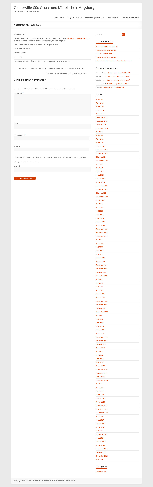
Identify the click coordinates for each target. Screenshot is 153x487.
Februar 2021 (100, 294)
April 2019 (99, 359)
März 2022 (100, 254)
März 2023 (100, 218)
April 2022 (99, 251)
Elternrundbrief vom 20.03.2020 (118, 73)
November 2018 (101, 373)
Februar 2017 (100, 423)
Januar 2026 (100, 114)
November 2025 (101, 121)
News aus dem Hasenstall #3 (106, 50)
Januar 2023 (100, 225)
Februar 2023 (100, 222)
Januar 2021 (100, 297)
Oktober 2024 (101, 157)
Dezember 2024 (101, 150)
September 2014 (102, 456)
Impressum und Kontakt (130, 18)
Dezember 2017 (101, 405)
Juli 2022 (99, 240)
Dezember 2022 (101, 229)
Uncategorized (50, 61)
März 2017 (100, 420)
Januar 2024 (100, 182)
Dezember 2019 (101, 337)
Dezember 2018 (101, 369)
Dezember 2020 (101, 301)
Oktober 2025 (101, 124)
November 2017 (101, 409)
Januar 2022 (100, 261)
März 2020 (100, 326)
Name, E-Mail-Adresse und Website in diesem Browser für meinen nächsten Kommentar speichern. (51, 157)
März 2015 (100, 438)
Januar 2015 (100, 445)
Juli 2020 (99, 315)
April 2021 (99, 290)
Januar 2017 (100, 427)
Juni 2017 (99, 416)
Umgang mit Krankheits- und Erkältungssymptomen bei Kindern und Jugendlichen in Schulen (50, 68)
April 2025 (99, 139)
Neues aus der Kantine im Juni (106, 46)
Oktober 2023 (101, 193)
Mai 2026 (99, 99)
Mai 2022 (99, 247)
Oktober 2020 (101, 308)
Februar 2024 (100, 178)
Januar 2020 (100, 333)
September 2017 (102, 413)
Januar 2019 (100, 366)
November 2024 (101, 153)
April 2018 (99, 391)
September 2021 (102, 276)
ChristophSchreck (22, 61)
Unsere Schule (59, 18)
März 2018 (100, 395)
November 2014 (101, 449)
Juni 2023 (99, 207)
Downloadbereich (113, 18)
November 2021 (101, 269)
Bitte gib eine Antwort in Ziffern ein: (26, 162)
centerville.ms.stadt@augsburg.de (77, 38)
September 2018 (102, 380)
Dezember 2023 (101, 186)
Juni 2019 (99, 355)
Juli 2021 (99, 279)
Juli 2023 (99, 204)
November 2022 (101, 233)
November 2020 (101, 305)
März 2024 (100, 175)
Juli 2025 (99, 132)
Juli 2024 (99, 164)
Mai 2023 (99, 211)
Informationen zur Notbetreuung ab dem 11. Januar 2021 (67, 74)
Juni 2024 (99, 168)
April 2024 (99, 171)
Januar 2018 (100, 402)
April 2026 (99, 103)
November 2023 (101, 189)
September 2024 (102, 160)
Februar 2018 (100, 398)
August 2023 (100, 200)
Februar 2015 (100, 441)
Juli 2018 (99, 384)
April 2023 (99, 215)
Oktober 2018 (101, 377)
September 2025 (102, 128)
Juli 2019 (99, 351)
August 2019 (100, 348)
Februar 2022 (100, 258)
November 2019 (101, 341)
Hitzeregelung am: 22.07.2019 (117, 84)
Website (17, 146)
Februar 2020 (100, 330)
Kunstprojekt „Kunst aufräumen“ (118, 76)
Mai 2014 (99, 459)
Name (16, 123)
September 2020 (102, 312)
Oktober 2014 (101, 452)
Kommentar (18, 93)
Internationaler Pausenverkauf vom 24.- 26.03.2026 (114, 61)
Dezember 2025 (101, 117)
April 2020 (99, 323)
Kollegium (70, 18)
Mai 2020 (99, 319)
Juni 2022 (99, 243)
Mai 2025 (99, 135)
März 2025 (100, 142)
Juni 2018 (99, 387)
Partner (79, 18)
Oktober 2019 (101, 344)
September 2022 (102, 236)
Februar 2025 (100, 146)
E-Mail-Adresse (20, 135)
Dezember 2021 (101, 265)
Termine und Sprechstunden (94, 18)
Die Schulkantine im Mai (104, 54)
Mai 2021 (99, 287)
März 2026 (100, 106)
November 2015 (101, 434)
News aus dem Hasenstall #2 (106, 57)
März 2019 (100, 362)
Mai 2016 (99, 431)
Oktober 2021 (101, 272)
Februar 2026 (100, 110)
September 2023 (102, 196)
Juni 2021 (99, 283)
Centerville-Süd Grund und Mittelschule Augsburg (54, 7)
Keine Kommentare (65, 61)
